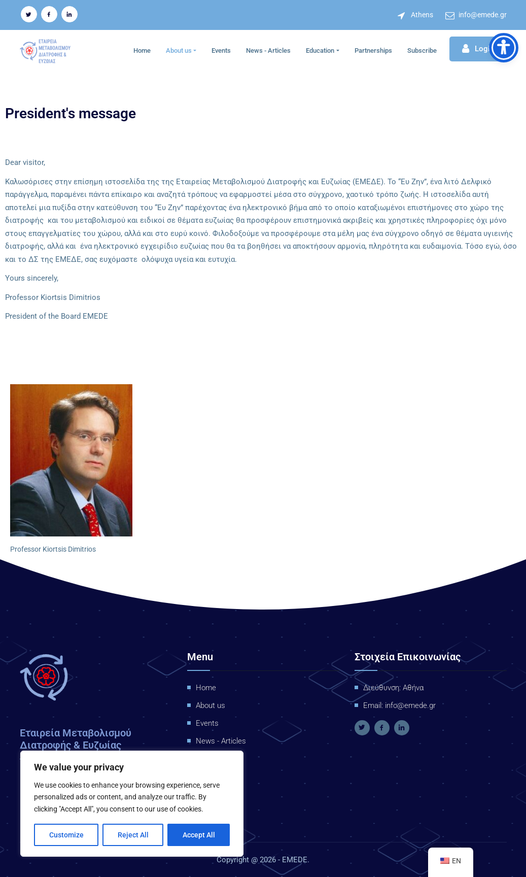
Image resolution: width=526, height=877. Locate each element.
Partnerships (373, 50)
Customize (66, 835)
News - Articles (268, 50)
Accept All (199, 835)
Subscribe (422, 50)
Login (478, 49)
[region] (131, 804)
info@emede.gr (483, 15)
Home (142, 50)
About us (179, 50)
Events (221, 50)
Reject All (133, 835)
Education (320, 50)
